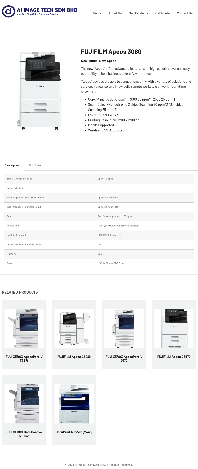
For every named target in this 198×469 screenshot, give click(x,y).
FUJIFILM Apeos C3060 (74, 357)
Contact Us (185, 13)
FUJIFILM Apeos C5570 (173, 357)
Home (97, 13)
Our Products (138, 13)
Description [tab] (12, 165)
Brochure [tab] (35, 165)
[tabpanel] (99, 223)
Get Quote (162, 13)
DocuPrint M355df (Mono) (74, 432)
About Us (115, 13)
